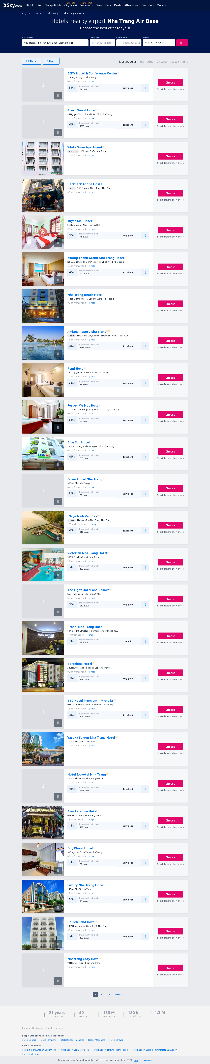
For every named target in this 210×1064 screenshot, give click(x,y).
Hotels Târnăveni (48, 1040)
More (160, 5)
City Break (70, 5)
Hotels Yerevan (116, 1040)
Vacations (86, 5)
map (92, 81)
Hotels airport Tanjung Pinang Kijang (110, 1049)
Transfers (147, 5)
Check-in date (96, 37)
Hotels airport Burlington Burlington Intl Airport (154, 1049)
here (136, 1060)
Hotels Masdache (96, 1040)
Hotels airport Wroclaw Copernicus (39, 1049)
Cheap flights (53, 5)
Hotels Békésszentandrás (72, 1040)
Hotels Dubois (29, 1040)
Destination (27, 37)
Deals (117, 5)
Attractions (131, 5)
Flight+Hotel (34, 5)
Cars (108, 5)
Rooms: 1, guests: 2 (155, 42)
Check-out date (123, 37)
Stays (99, 5)
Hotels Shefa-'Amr (30, 1054)
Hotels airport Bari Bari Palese (74, 1049)
